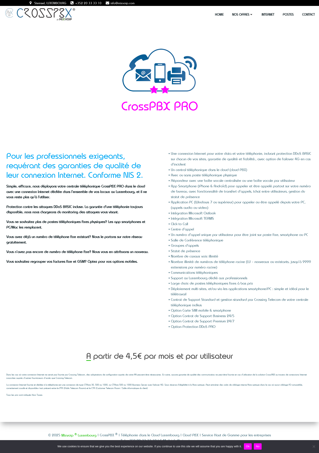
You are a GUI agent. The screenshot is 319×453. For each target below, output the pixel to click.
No (258, 446)
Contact (308, 14)
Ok (248, 446)
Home (219, 14)
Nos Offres (242, 14)
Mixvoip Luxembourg (78, 435)
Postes (288, 14)
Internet (268, 14)
